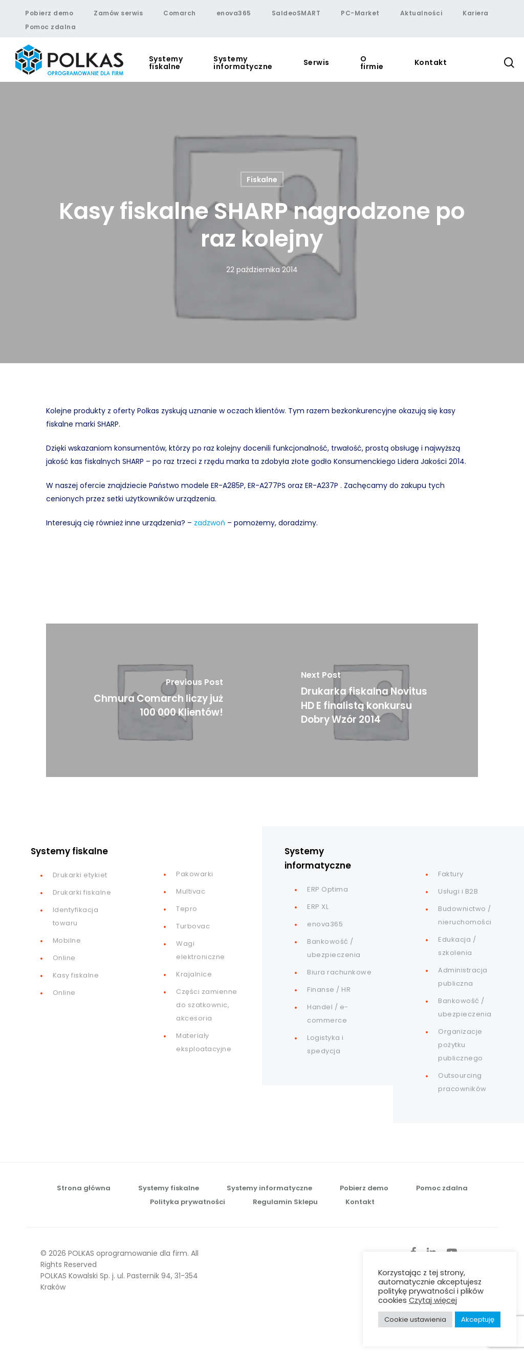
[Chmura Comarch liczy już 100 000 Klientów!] (154, 700)
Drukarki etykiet (80, 875)
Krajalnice (194, 974)
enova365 (325, 924)
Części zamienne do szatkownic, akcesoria (206, 1005)
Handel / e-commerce (327, 1013)
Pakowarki (194, 874)
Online (64, 958)
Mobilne (67, 940)
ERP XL (318, 907)
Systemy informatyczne (269, 1188)
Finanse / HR (329, 989)
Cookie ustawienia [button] (415, 1319)
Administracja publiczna (463, 976)
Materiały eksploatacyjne (203, 1042)
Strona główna (84, 1188)
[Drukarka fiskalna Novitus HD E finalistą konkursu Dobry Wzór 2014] (370, 700)
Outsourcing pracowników (462, 1082)
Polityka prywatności (187, 1202)
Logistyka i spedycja (325, 1044)
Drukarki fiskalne (82, 892)
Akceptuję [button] (477, 1319)
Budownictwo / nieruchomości (465, 915)
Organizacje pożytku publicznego (460, 1045)
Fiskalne (262, 179)
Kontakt (360, 1202)
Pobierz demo (364, 1188)
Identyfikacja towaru (76, 916)
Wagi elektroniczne (200, 950)
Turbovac (193, 926)
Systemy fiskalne (168, 1188)
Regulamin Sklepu (285, 1202)
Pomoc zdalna (442, 1188)
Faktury (451, 874)
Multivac (190, 891)
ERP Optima (327, 889)
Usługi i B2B (458, 891)
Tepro (187, 909)
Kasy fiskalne (76, 975)
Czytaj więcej (433, 1300)
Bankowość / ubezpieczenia (334, 948)
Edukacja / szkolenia (457, 946)
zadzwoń (209, 523)
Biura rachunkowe (339, 972)
